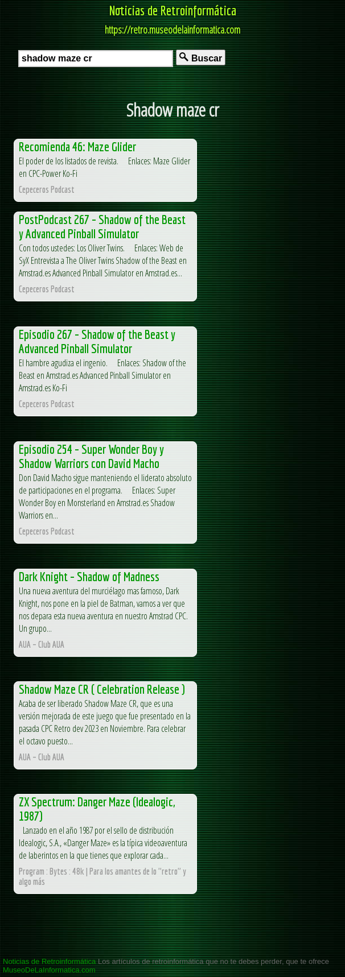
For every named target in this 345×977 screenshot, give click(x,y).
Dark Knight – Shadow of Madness (89, 576)
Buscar (200, 57)
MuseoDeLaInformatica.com (49, 970)
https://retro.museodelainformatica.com (172, 29)
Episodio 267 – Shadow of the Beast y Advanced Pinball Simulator (97, 341)
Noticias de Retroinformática (172, 10)
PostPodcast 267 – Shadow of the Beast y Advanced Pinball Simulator (102, 226)
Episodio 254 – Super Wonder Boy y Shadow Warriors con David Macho (91, 456)
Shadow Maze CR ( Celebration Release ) (102, 689)
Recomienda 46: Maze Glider (77, 146)
